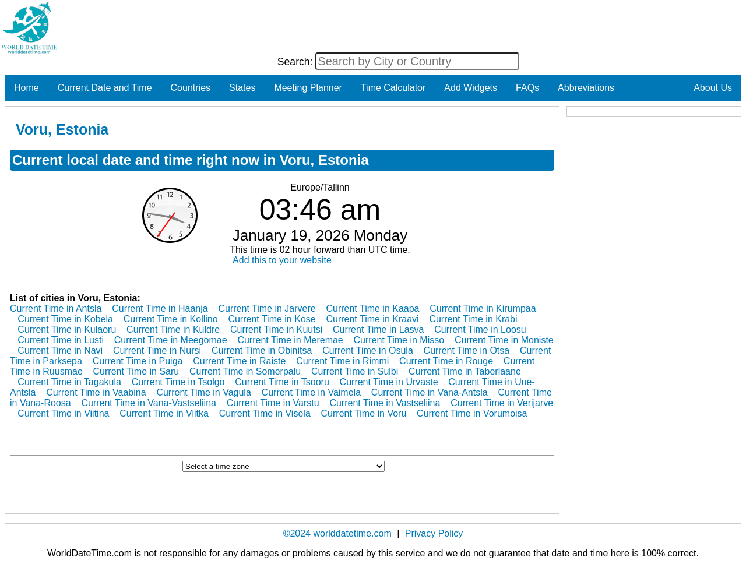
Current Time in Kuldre (173, 329)
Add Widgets (470, 88)
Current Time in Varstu (273, 403)
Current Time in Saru (136, 371)
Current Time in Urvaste (389, 382)
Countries (190, 88)
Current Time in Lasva (378, 329)
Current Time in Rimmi (342, 361)
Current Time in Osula (367, 350)
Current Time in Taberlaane (465, 371)
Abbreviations (586, 88)
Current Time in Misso (399, 340)
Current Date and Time (105, 88)
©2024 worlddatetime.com (337, 533)
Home (26, 88)
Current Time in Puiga (138, 361)
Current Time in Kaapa (372, 308)
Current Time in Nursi (157, 350)
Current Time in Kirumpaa (483, 308)
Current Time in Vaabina (96, 392)
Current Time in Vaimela (311, 392)
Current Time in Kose (271, 319)
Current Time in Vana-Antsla (429, 392)
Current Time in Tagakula (69, 382)
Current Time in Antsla (55, 308)
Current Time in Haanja (160, 308)
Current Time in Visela (265, 413)
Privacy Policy (434, 533)
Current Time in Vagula (203, 392)
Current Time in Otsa (467, 350)
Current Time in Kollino (171, 319)
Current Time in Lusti (60, 340)
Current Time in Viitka (164, 413)
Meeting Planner (308, 88)
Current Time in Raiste (239, 361)
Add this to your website (282, 260)
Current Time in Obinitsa (262, 350)
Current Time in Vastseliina (384, 403)
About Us (713, 88)
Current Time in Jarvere (266, 308)
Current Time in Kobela (65, 319)
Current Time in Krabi (473, 319)
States (242, 88)
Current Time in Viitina (63, 413)
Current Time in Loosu (480, 329)
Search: (296, 62)
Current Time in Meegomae (170, 340)
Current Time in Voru (364, 413)
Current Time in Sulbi (354, 371)
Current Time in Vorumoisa (472, 413)
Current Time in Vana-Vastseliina (148, 403)
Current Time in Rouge (446, 361)
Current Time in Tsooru (282, 382)
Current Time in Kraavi (372, 319)
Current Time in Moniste (504, 340)
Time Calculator (393, 88)
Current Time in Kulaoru (66, 329)
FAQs (527, 88)
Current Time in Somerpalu (245, 371)
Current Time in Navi (60, 350)
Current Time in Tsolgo (178, 382)
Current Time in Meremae (290, 340)
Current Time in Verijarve (502, 403)
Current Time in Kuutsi (276, 329)
